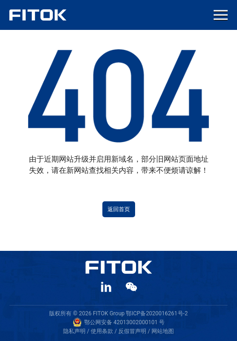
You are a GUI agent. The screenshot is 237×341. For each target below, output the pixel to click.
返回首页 (119, 209)
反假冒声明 (132, 331)
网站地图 (162, 331)
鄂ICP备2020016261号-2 (156, 313)
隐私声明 (74, 331)
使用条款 (102, 331)
